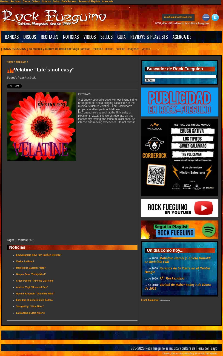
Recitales (16, 1)
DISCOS (29, 36)
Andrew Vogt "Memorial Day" (32, 287)
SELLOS (106, 36)
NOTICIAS (71, 36)
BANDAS (12, 36)
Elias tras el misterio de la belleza (34, 300)
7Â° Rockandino (172, 278)
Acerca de (107, 1)
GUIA (121, 36)
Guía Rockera (69, 1)
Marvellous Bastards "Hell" (31, 268)
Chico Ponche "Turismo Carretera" (35, 281)
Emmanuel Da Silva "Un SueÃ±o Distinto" (39, 255)
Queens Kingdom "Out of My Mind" (35, 293)
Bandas (4, 1)
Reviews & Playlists (89, 1)
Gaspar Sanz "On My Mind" (31, 274)
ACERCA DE (181, 36)
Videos (36, 1)
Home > (11, 62)
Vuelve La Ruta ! (25, 261)
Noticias (46, 1)
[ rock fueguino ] (150, 300)
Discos (26, 1)
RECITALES (49, 36)
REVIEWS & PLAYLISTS (149, 36)
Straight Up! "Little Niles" (30, 306)
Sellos (56, 1)
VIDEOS (89, 36)
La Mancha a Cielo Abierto (30, 313)
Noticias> (21, 62)
